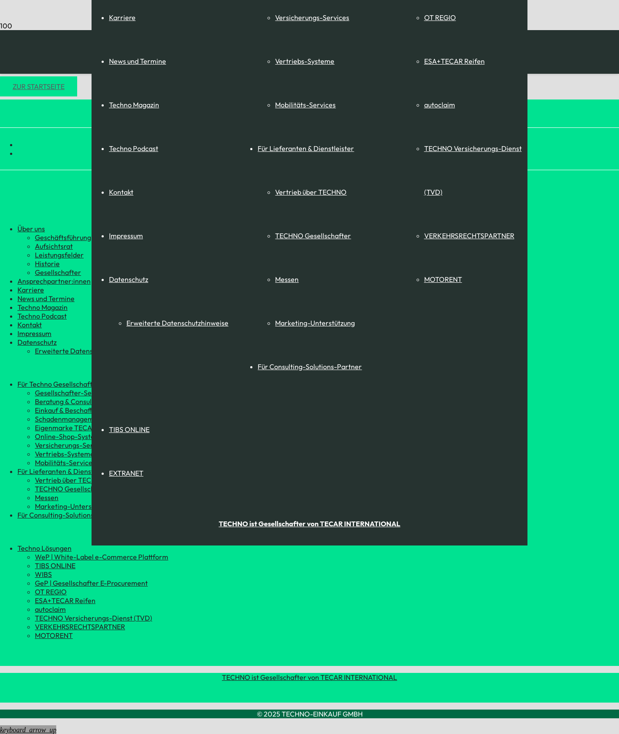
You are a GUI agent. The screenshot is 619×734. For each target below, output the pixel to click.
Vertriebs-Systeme (304, 61)
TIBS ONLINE (129, 429)
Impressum (126, 235)
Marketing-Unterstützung (315, 323)
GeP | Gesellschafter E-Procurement (91, 583)
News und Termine (137, 61)
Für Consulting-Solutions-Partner (310, 366)
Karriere (122, 17)
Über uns (31, 228)
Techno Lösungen (44, 548)
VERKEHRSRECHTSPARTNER (469, 235)
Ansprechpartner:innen (54, 281)
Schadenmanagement (69, 419)
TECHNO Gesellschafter (313, 235)
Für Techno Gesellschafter (58, 384)
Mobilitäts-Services (305, 104)
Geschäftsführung (63, 237)
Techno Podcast (133, 148)
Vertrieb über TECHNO (311, 192)
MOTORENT (443, 279)
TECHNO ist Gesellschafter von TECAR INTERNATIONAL (309, 677)
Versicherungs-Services (312, 17)
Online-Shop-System (68, 436)
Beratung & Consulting (69, 401)
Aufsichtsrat (54, 246)
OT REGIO (440, 17)
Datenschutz (128, 279)
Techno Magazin (134, 104)
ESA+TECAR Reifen (454, 61)
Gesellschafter (58, 272)
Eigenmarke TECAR (65, 427)
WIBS (43, 574)
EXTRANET (126, 473)
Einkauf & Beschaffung (69, 410)
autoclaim (439, 104)
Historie (47, 263)
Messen (287, 279)
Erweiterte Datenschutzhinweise (177, 323)
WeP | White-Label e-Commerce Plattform (101, 556)
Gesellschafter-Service (71, 392)
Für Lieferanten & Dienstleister (306, 148)
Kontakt (121, 192)
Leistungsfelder (59, 254)
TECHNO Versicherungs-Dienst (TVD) (93, 618)
